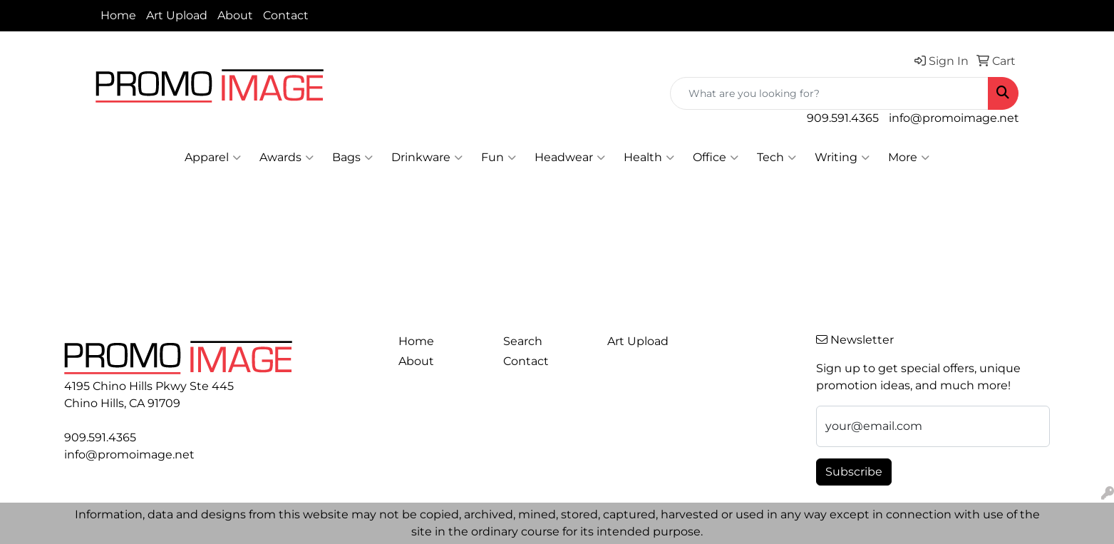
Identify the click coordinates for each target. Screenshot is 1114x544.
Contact (286, 15)
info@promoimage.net (954, 118)
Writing (842, 157)
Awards (286, 157)
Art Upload (176, 15)
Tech (776, 157)
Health (649, 157)
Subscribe (853, 471)
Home (118, 15)
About (235, 15)
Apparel (213, 157)
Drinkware (427, 157)
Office (715, 157)
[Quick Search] (829, 93)
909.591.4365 (843, 118)
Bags (352, 157)
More (908, 157)
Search (522, 341)
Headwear (570, 157)
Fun (498, 157)
